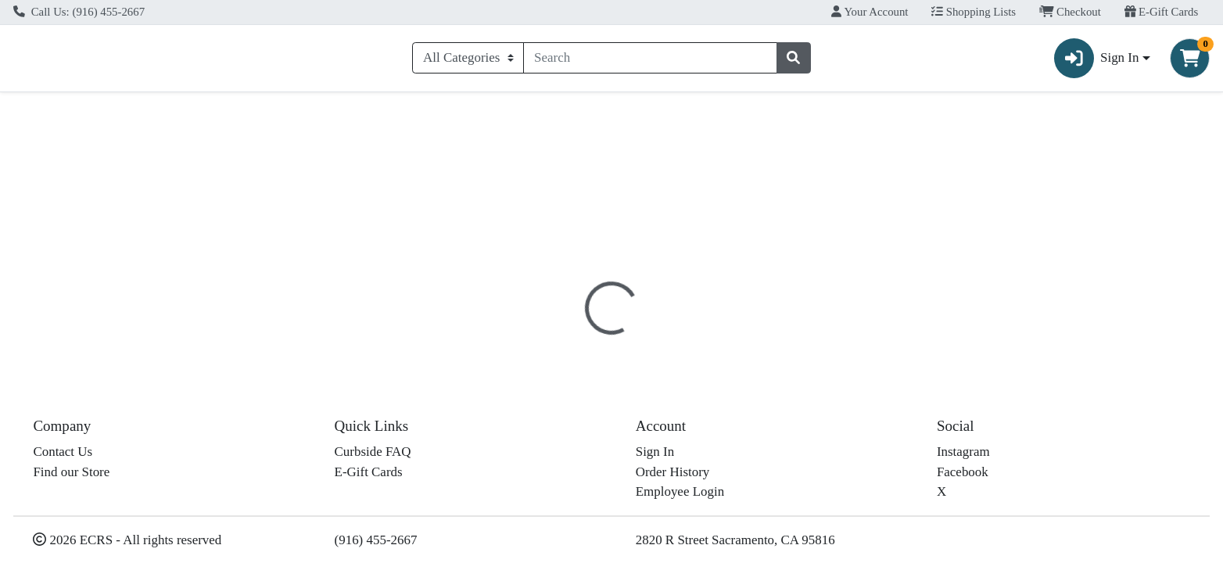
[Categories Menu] (468, 61)
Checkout (1070, 11)
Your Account (869, 11)
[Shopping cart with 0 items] (1190, 61)
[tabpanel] (866, 444)
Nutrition (620, 340)
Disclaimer (698, 340)
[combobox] (649, 61)
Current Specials (70, 112)
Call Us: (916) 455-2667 (79, 11)
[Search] (649, 61)
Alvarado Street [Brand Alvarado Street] (713, 456)
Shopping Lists (973, 11)
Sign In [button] (1096, 61)
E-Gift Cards (1161, 11)
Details (553, 340)
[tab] (553, 339)
